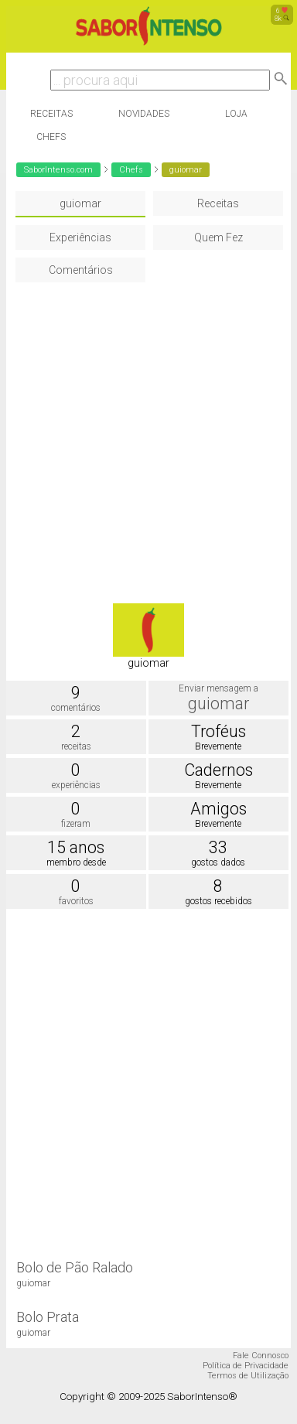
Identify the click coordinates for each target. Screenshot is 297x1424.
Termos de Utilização (247, 1376)
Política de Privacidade (245, 1366)
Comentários (81, 270)
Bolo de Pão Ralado (74, 1267)
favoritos (76, 901)
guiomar (80, 203)
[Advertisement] (145, 435)
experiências (76, 785)
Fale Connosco (260, 1356)
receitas (76, 746)
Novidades (143, 113)
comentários (76, 707)
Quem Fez (218, 237)
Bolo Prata (47, 1317)
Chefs (51, 136)
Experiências (80, 237)
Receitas (51, 113)
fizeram (75, 823)
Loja (236, 113)
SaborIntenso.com (58, 170)
